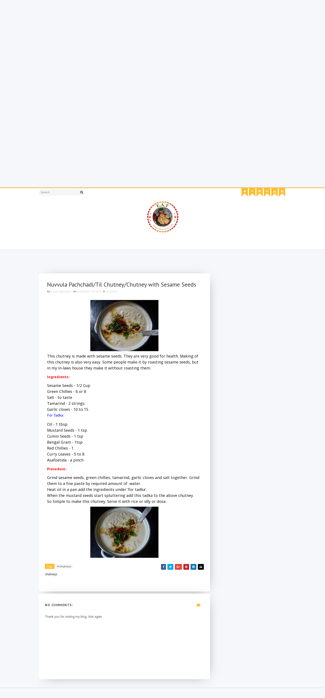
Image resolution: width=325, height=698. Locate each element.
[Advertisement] (128, 30)
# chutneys (66, 576)
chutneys (113, 301)
